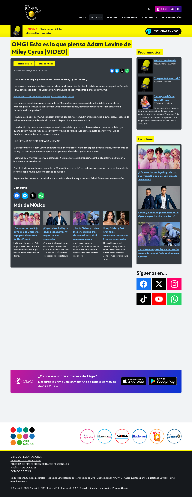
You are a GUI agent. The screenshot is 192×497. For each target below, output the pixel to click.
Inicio (82, 17)
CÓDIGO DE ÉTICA (21, 471)
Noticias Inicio (25, 64)
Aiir (127, 487)
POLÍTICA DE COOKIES (23, 467)
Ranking (111, 17)
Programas (129, 17)
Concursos (149, 17)
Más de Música (46, 64)
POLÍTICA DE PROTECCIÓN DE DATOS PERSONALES (39, 463)
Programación (172, 17)
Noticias (96, 17)
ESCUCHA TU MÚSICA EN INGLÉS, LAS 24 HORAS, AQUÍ (44, 96)
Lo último (145, 139)
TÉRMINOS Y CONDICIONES (25, 460)
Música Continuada (38, 33)
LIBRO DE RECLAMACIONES (26, 456)
